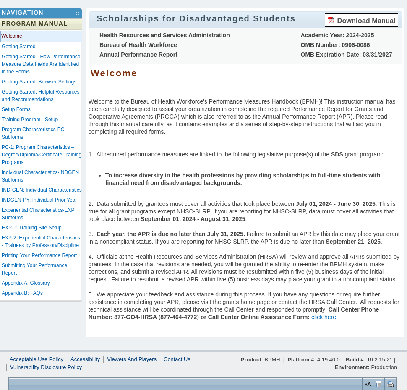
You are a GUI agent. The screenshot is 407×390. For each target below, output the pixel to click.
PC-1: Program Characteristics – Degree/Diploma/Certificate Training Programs (41, 154)
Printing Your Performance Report (39, 255)
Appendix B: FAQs (22, 293)
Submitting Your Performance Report (34, 269)
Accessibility (85, 359)
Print (389, 383)
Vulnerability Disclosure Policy (46, 367)
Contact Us (177, 359)
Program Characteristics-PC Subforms (33, 133)
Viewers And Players (132, 359)
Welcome (11, 36)
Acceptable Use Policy (36, 359)
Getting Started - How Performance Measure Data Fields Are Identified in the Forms (41, 64)
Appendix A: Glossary (26, 283)
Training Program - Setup (30, 119)
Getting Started (19, 46)
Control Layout (377, 383)
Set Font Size (367, 383)
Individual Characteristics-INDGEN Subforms (40, 176)
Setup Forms (16, 109)
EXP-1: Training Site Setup (32, 228)
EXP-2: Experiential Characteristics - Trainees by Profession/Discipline (41, 241)
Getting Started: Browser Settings (39, 82)
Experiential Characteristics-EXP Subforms (38, 214)
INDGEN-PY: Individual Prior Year (39, 200)
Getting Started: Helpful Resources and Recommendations (40, 95)
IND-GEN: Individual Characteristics (42, 190)
